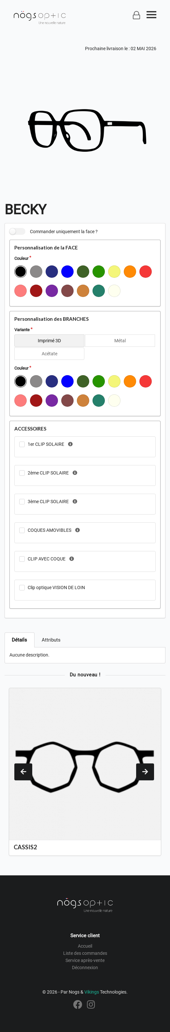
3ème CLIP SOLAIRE (48, 501)
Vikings (91, 992)
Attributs (51, 640)
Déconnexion (85, 967)
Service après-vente (85, 960)
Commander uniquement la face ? (64, 231)
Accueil (85, 946)
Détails (19, 640)
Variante (22, 329)
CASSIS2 (25, 847)
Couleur (21, 258)
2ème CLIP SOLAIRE (48, 472)
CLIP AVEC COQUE (46, 558)
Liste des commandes (85, 953)
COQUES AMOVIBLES (49, 530)
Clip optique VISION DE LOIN (56, 587)
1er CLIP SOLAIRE (46, 444)
